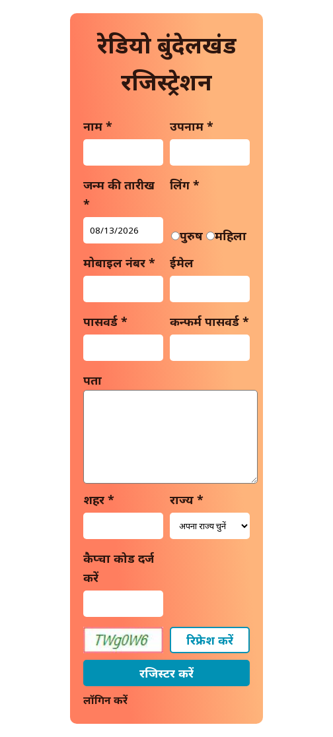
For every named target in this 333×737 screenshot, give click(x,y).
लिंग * (185, 185)
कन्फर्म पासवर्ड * (209, 321)
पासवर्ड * (105, 321)
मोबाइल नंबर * (119, 263)
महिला (230, 235)
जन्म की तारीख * (119, 194)
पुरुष (191, 235)
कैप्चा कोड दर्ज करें (118, 567)
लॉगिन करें (105, 700)
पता (92, 380)
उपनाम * (191, 126)
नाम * (97, 126)
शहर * (98, 499)
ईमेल (182, 263)
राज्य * (187, 499)
